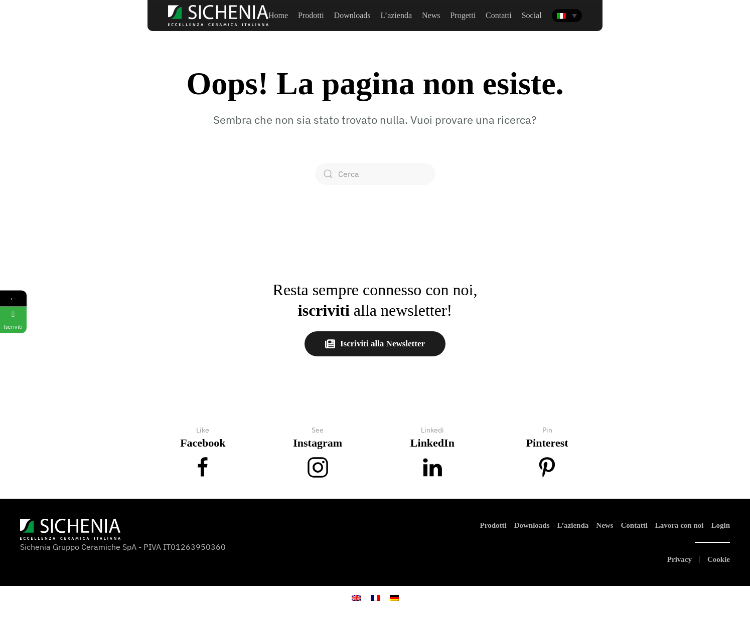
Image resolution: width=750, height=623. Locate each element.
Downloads (352, 15)
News (431, 15)
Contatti (634, 525)
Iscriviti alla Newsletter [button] (375, 344)
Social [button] (532, 15)
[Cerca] (375, 174)
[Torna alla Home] (218, 16)
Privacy (679, 559)
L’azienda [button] (396, 15)
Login (720, 525)
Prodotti (311, 15)
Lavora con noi (679, 525)
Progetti (463, 15)
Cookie (718, 559)
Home (278, 15)
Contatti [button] (499, 15)
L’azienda (573, 525)
